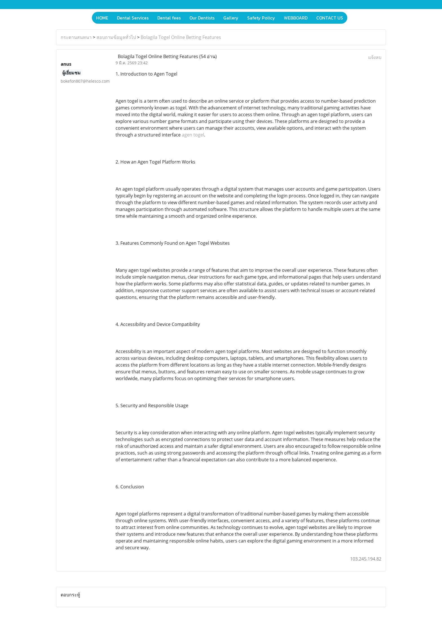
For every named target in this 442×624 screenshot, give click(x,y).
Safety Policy (261, 17)
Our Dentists (202, 17)
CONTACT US (329, 17)
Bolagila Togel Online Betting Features (181, 37)
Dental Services (133, 17)
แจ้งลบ (374, 57)
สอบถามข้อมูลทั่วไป (116, 37)
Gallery (230, 17)
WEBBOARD (296, 17)
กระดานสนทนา (76, 37)
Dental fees (169, 17)
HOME (102, 17)
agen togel (193, 135)
